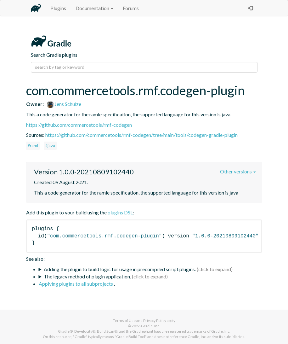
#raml (33, 145)
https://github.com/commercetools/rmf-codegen (79, 125)
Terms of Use (124, 320)
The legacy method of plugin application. (87, 276)
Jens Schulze (64, 104)
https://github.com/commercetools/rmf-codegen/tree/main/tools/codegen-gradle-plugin (141, 135)
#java (50, 145)
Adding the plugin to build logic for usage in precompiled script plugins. (120, 269)
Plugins (58, 8)
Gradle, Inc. (150, 326)
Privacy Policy (154, 320)
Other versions (238, 171)
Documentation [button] (94, 8)
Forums (131, 8)
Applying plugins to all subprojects (76, 284)
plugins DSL (120, 212)
